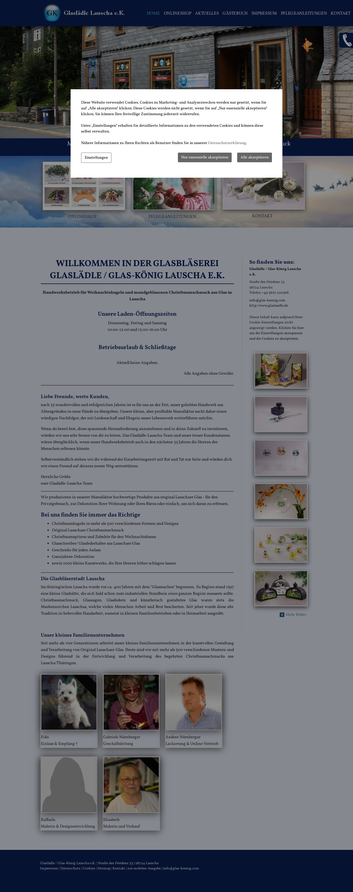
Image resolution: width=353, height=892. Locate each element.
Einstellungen (96, 157)
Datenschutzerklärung (227, 143)
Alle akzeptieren (254, 157)
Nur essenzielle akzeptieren (204, 157)
